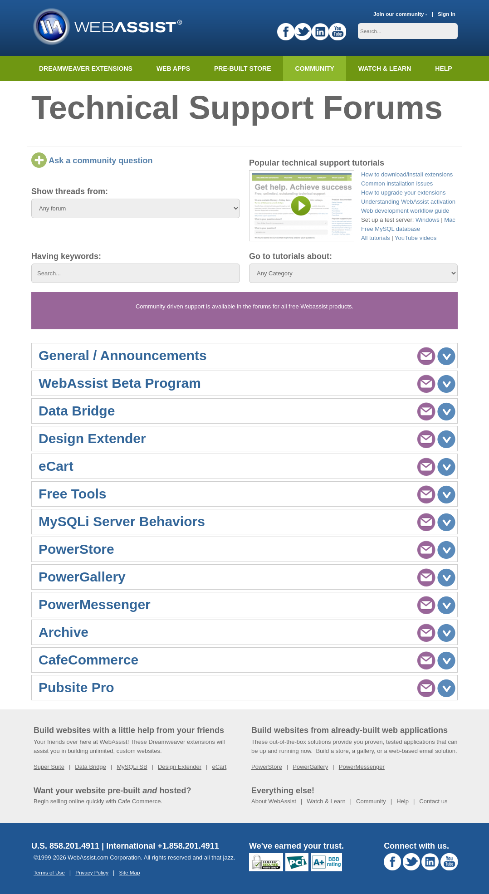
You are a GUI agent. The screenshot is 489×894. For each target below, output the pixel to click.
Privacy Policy (91, 872)
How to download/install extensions (407, 174)
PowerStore (266, 766)
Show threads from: (69, 191)
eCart (219, 766)
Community (314, 68)
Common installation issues (397, 183)
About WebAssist (273, 801)
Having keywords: (66, 256)
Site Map (129, 872)
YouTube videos (415, 237)
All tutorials (375, 237)
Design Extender (179, 766)
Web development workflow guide (405, 210)
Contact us (433, 801)
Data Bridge (90, 766)
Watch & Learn (384, 68)
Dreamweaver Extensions (85, 68)
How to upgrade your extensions (403, 192)
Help (402, 801)
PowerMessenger (362, 766)
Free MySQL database (390, 228)
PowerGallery (310, 766)
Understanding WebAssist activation (408, 201)
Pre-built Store (242, 68)
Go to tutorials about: (290, 256)
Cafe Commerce (139, 801)
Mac (449, 219)
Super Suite (49, 766)
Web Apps (173, 68)
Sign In (446, 14)
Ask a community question (91, 160)
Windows (428, 219)
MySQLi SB (132, 766)
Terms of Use (49, 872)
